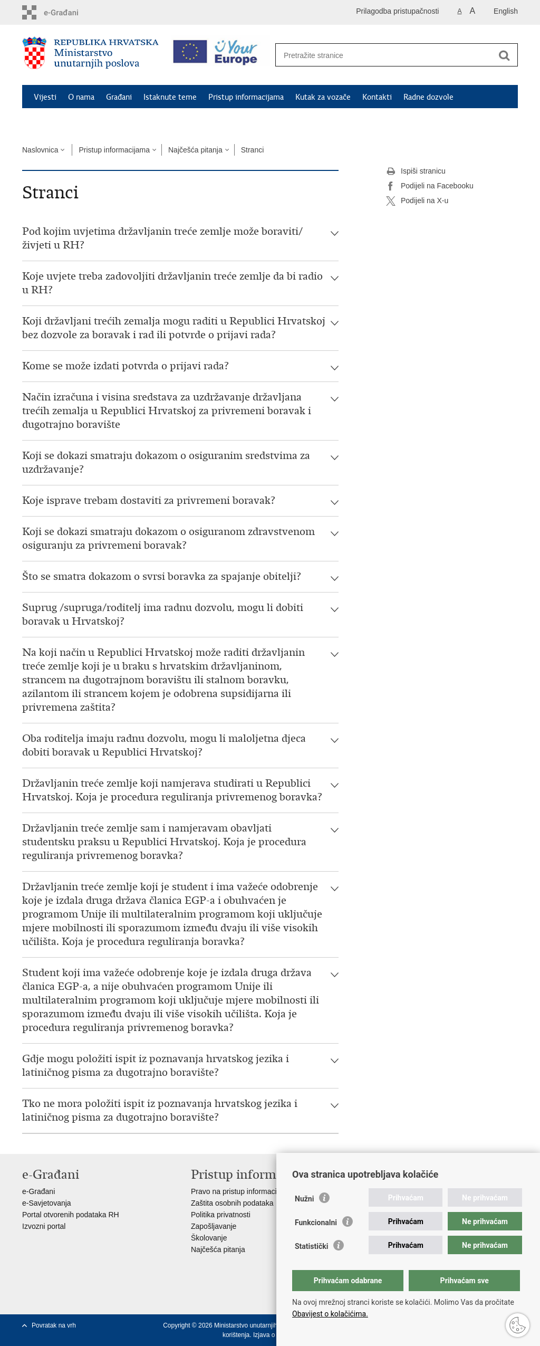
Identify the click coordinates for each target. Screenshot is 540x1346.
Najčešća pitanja (195, 150)
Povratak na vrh (54, 1325)
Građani (119, 97)
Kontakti (377, 97)
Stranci (252, 150)
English (506, 11)
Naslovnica (40, 150)
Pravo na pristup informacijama (242, 1191)
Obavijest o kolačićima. (330, 1314)
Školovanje (209, 1238)
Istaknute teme (170, 97)
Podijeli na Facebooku (430, 186)
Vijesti (45, 97)
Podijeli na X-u (417, 201)
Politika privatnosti (220, 1214)
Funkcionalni (316, 1222)
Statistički (311, 1246)
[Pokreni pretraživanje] (504, 55)
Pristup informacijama (246, 97)
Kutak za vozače (323, 97)
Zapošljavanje (213, 1226)
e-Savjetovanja (46, 1203)
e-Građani (38, 1191)
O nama (81, 97)
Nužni (304, 1199)
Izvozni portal (43, 1226)
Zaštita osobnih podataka (232, 1203)
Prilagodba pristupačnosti (397, 11)
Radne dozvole (428, 97)
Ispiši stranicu (416, 171)
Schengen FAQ (59, 121)
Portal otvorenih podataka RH (70, 1214)
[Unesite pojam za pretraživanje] (385, 55)
